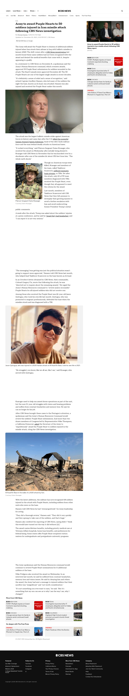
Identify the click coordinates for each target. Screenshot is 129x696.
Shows (32, 11)
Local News (17, 11)
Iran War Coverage (11, 663)
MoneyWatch (52, 16)
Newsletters (69, 663)
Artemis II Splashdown (12, 666)
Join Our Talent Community (94, 669)
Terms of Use (50, 671)
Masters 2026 (9, 669)
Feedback (89, 674)
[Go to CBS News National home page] (64, 11)
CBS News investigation (56, 52)
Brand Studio (70, 671)
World (28, 16)
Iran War (13, 16)
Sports (78, 16)
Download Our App (72, 669)
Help (87, 671)
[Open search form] (122, 11)
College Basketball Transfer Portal (13, 671)
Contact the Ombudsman (93, 676)
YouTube (28, 663)
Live (26, 11)
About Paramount (91, 663)
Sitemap (68, 674)
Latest (8, 11)
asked (36, 424)
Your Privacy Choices (52, 669)
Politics (34, 16)
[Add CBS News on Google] (24, 41)
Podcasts (68, 666)
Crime (71, 16)
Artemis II (21, 16)
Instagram (28, 669)
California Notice (51, 666)
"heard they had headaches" (57, 216)
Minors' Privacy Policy (52, 674)
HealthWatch (42, 16)
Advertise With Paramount (94, 666)
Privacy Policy (50, 663)
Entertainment (63, 16)
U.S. (7, 16)
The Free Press (86, 16)
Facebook (28, 666)
